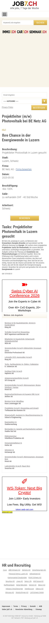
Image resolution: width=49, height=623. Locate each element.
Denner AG (32, 585)
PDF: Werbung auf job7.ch (29, 618)
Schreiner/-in (9, 450)
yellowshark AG (34, 574)
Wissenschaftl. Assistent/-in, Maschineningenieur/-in (24, 415)
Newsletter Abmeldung (23, 609)
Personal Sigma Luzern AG (18, 574)
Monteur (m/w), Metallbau (14, 401)
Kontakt (33, 606)
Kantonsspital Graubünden (17, 577)
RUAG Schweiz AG (34, 577)
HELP (4, 130)
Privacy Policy (7, 107)
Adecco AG (39, 589)
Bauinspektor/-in (11, 422)
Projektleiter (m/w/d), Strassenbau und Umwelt (22, 408)
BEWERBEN (24, 218)
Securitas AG (10, 581)
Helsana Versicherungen (14, 589)
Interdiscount (29, 589)
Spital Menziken (21, 585)
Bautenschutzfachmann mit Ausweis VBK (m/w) (22, 394)
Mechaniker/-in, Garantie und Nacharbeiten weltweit (23, 429)
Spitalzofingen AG (22, 592)
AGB (40, 606)
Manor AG (41, 585)
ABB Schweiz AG (14, 570)
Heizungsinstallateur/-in (13, 443)
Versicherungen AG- (39, 570)
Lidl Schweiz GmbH (37, 592)
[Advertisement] (24, 59)
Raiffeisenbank (9, 585)
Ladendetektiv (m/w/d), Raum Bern (17, 466)
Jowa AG (19, 581)
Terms (15, 606)
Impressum (6, 606)
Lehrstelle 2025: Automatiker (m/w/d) (18, 357)
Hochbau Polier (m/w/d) (13, 371)
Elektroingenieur (10, 436)
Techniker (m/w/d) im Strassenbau (17, 332)
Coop (5, 570)
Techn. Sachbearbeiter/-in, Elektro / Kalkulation (22, 364)
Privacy (24, 606)
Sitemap (39, 609)
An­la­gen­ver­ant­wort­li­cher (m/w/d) (17, 378)
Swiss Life (27, 581)
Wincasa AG (9, 592)
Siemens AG (26, 570)
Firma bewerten (24, 169)
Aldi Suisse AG (38, 581)
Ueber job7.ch (7, 609)
